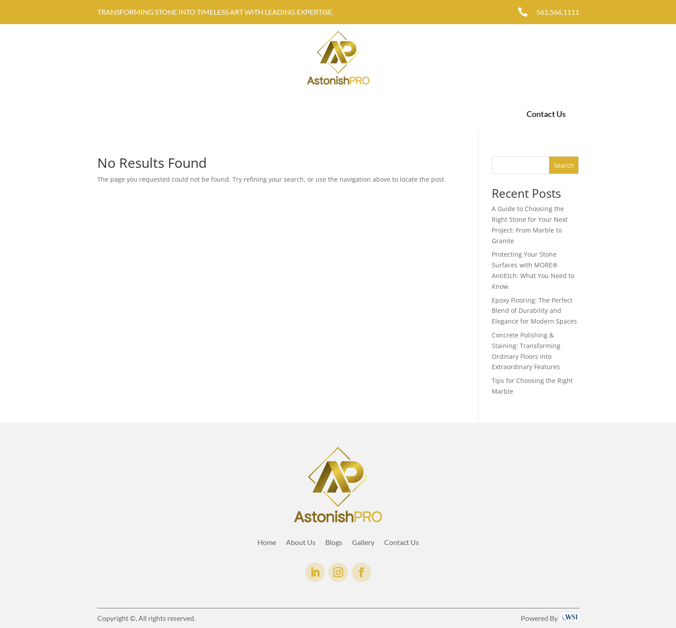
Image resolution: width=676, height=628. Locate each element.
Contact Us (546, 114)
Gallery (220, 114)
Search (564, 165)
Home (106, 114)
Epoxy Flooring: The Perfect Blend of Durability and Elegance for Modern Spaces (534, 311)
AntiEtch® (257, 114)
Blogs (333, 542)
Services (177, 114)
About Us (140, 114)
